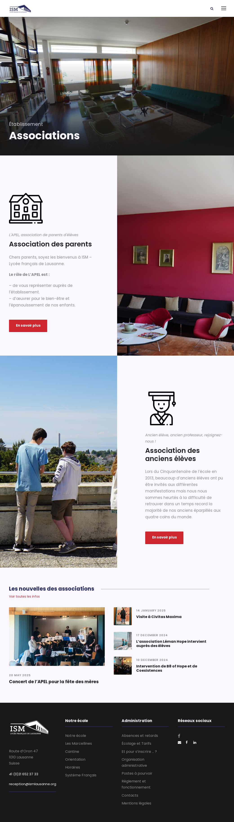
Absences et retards (140, 735)
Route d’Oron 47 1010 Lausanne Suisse (23, 757)
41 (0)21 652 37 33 (23, 774)
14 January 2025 (151, 610)
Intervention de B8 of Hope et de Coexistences (166, 668)
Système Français (80, 775)
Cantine (72, 751)
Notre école (75, 735)
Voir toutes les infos (24, 596)
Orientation (75, 759)
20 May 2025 (20, 675)
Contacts (130, 795)
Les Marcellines (78, 743)
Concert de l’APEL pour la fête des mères (54, 682)
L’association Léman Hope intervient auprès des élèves (171, 643)
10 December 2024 (152, 660)
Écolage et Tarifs (136, 743)
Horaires (72, 767)
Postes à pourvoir (137, 773)
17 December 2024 (152, 635)
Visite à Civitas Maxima (159, 616)
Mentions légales (136, 803)
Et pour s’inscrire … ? (139, 751)
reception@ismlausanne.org (32, 784)
